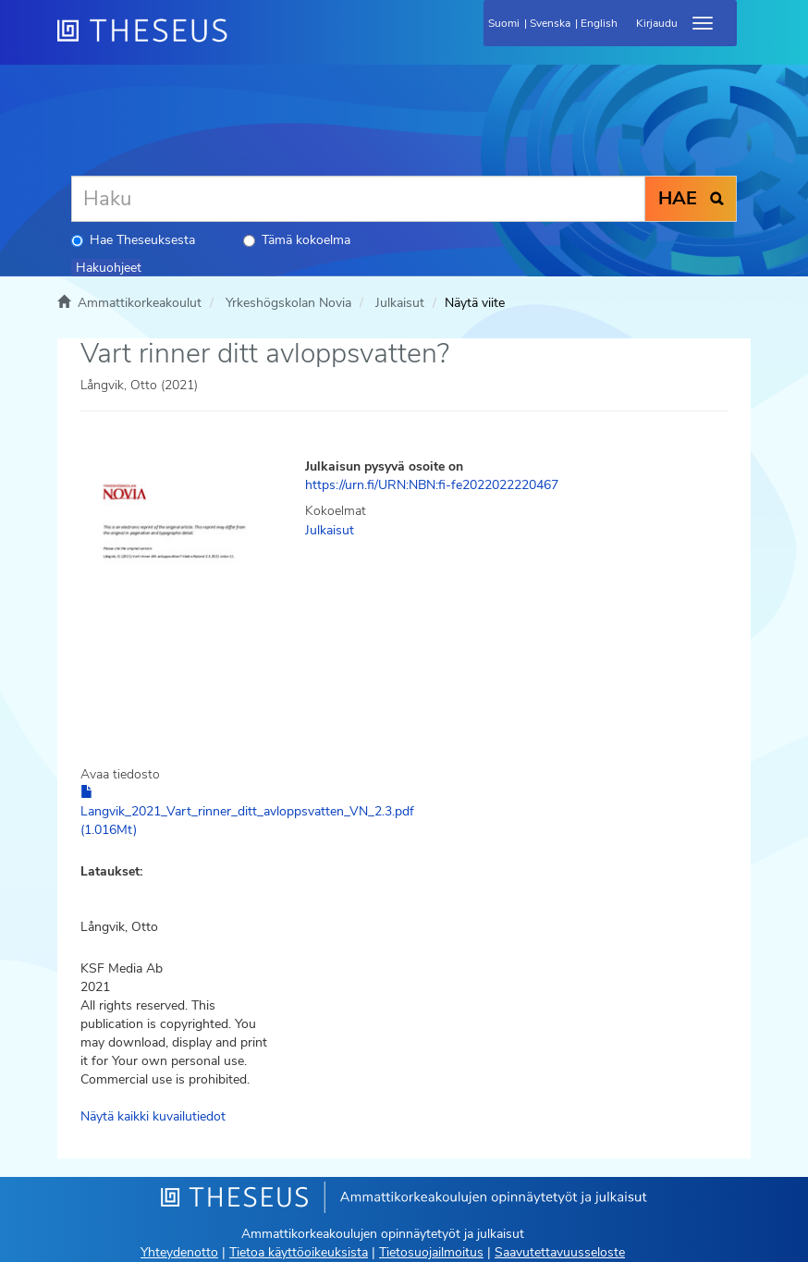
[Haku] (358, 199)
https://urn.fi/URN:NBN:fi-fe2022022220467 (431, 485)
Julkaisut (399, 303)
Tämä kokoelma (296, 240)
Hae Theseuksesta (133, 240)
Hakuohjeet (108, 267)
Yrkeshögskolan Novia (288, 303)
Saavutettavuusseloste (560, 1252)
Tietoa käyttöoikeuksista (298, 1252)
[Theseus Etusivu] (242, 41)
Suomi (504, 23)
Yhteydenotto (179, 1252)
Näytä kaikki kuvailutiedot (153, 1116)
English (599, 23)
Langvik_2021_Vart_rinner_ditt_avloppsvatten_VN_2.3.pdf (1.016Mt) (247, 812)
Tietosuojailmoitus (431, 1252)
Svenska (550, 23)
